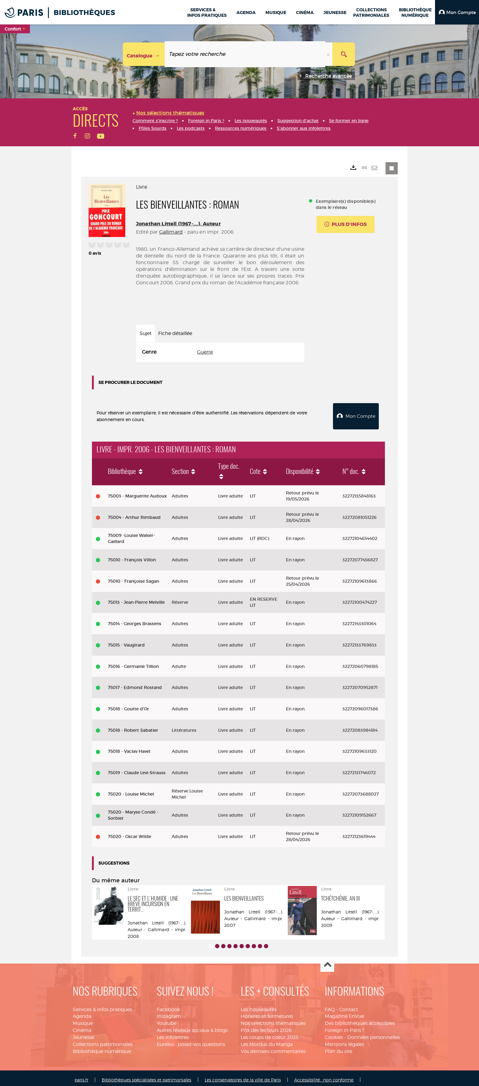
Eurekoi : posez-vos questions (191, 1041)
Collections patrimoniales (103, 1041)
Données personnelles (373, 1034)
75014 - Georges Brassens (134, 620)
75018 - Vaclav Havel (129, 748)
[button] (457, 12)
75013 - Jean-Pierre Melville (136, 599)
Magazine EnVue (344, 1013)
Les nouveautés (258, 1006)
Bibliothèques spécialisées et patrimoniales (146, 1076)
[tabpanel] (220, 352)
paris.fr (81, 1076)
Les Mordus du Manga (267, 1041)
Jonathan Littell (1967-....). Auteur (178, 223)
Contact (348, 1006)
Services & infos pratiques (102, 1006)
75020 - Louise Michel (131, 790)
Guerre (205, 352)
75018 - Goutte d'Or (128, 705)
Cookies (334, 1034)
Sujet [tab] (146, 333)
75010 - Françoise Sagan (133, 578)
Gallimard (171, 232)
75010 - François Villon (132, 556)
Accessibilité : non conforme (323, 1076)
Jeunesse (83, 1034)
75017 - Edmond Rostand (135, 684)
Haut (327, 961)
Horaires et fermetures (267, 1013)
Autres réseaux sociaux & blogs (192, 1027)
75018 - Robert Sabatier (133, 727)
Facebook (168, 1006)
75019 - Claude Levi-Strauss (137, 769)
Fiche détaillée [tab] (175, 333)
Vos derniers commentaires (273, 1048)
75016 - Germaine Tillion (133, 663)
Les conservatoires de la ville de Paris (243, 1076)
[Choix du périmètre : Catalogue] (144, 54)
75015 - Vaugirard (126, 641)
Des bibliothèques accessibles (360, 1020)
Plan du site (338, 1048)
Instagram (169, 1013)
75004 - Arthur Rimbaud (134, 514)
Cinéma (82, 1027)
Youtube (167, 1020)
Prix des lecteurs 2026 (266, 1027)
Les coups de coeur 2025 (269, 1034)
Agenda (82, 1013)
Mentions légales (344, 1041)
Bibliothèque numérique (102, 1048)
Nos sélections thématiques (273, 1020)
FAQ (330, 1006)
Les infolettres (173, 1034)
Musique (83, 1020)
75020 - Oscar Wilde (129, 833)
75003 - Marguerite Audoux (137, 492)
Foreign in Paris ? (344, 1027)
